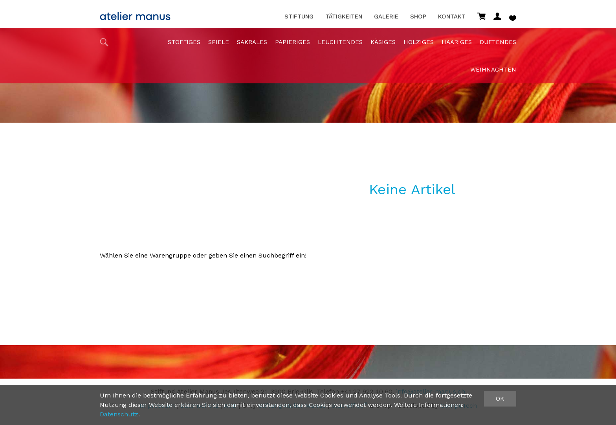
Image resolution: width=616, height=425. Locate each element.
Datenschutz (119, 414)
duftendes (498, 42)
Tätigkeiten (343, 17)
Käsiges (383, 42)
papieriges (292, 42)
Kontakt (452, 17)
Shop (418, 17)
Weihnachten (493, 69)
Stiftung (299, 17)
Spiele (218, 42)
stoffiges (184, 42)
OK (500, 398)
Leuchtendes (340, 42)
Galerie (386, 17)
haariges (457, 42)
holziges (418, 42)
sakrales (252, 42)
